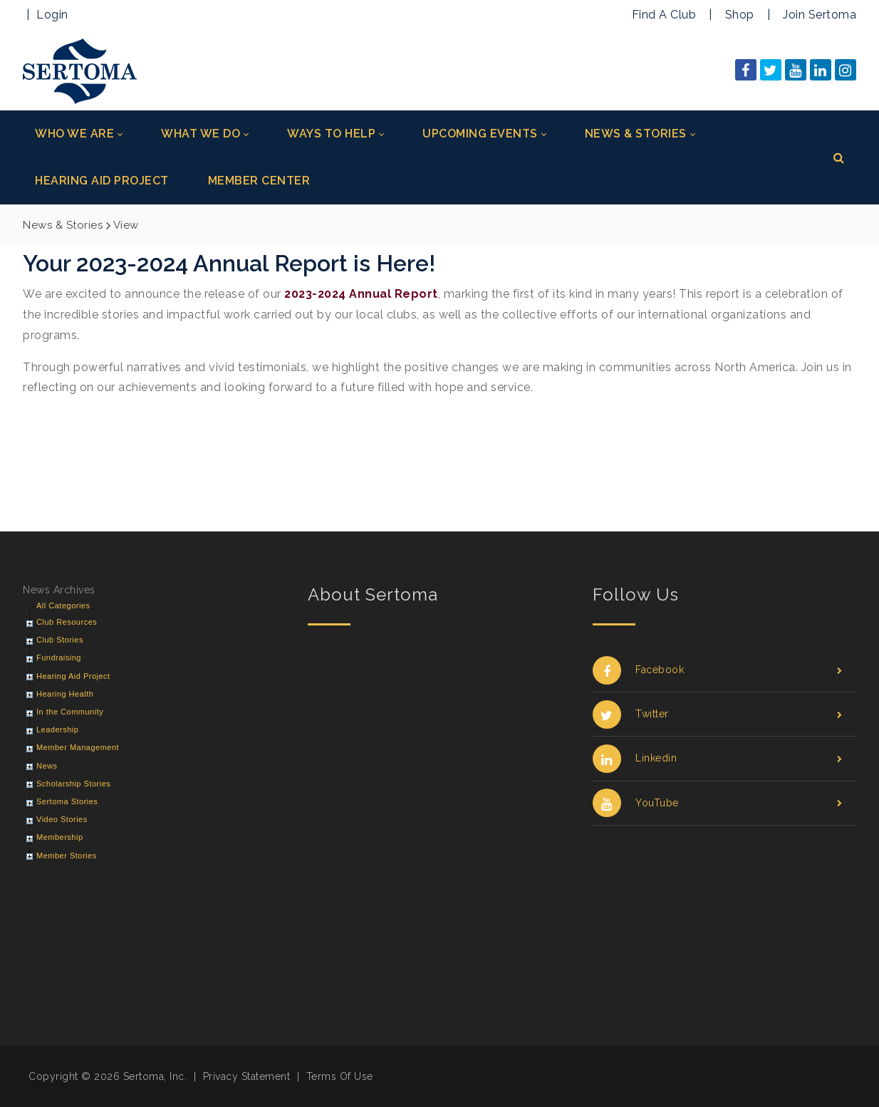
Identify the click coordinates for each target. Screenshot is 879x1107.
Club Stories (59, 639)
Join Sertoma (819, 14)
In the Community (69, 711)
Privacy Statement (247, 1076)
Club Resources (66, 622)
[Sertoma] (80, 70)
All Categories (63, 605)
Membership (59, 837)
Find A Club (664, 14)
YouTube (717, 803)
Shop (739, 14)
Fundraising (58, 657)
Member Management (77, 747)
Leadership (57, 729)
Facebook (717, 670)
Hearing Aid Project (73, 676)
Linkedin (717, 758)
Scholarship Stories (73, 783)
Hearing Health (64, 694)
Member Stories (66, 855)
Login (52, 14)
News (47, 766)
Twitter (717, 714)
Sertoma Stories (67, 801)
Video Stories (62, 819)
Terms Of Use (339, 1076)
